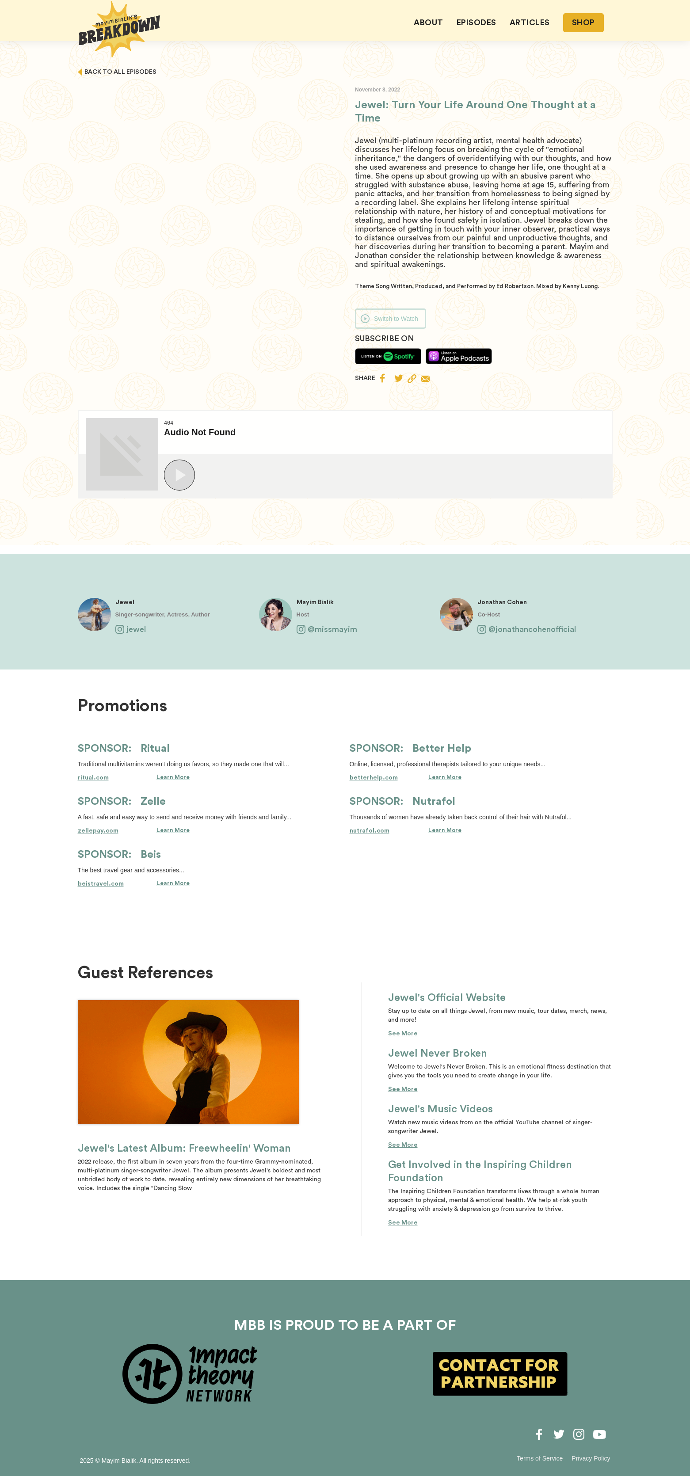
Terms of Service (540, 1458)
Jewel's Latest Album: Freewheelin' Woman (184, 1148)
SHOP (583, 23)
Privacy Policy (591, 1458)
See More (403, 1034)
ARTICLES (530, 23)
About (428, 23)
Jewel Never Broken (437, 1053)
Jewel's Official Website (447, 998)
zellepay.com (98, 831)
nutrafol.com (369, 831)
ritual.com (93, 778)
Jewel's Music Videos (440, 1109)
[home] (120, 29)
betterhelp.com (374, 778)
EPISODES (476, 23)
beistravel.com (101, 884)
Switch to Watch (396, 318)
